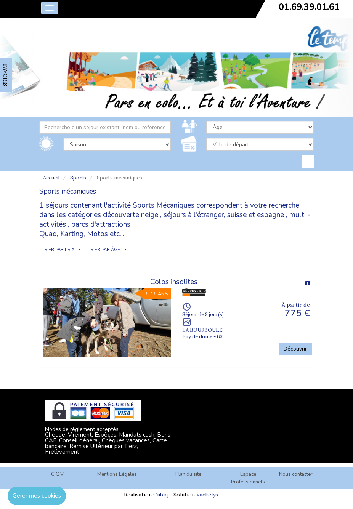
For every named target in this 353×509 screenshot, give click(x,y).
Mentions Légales (117, 474)
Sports (78, 177)
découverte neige (130, 215)
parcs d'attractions (100, 224)
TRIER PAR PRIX (58, 250)
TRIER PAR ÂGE (104, 250)
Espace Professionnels (248, 478)
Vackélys (207, 494)
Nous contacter (296, 474)
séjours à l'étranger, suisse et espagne (224, 215)
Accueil (51, 177)
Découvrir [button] (295, 348)
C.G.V (57, 474)
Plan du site (188, 474)
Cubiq (160, 494)
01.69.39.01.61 (309, 7)
